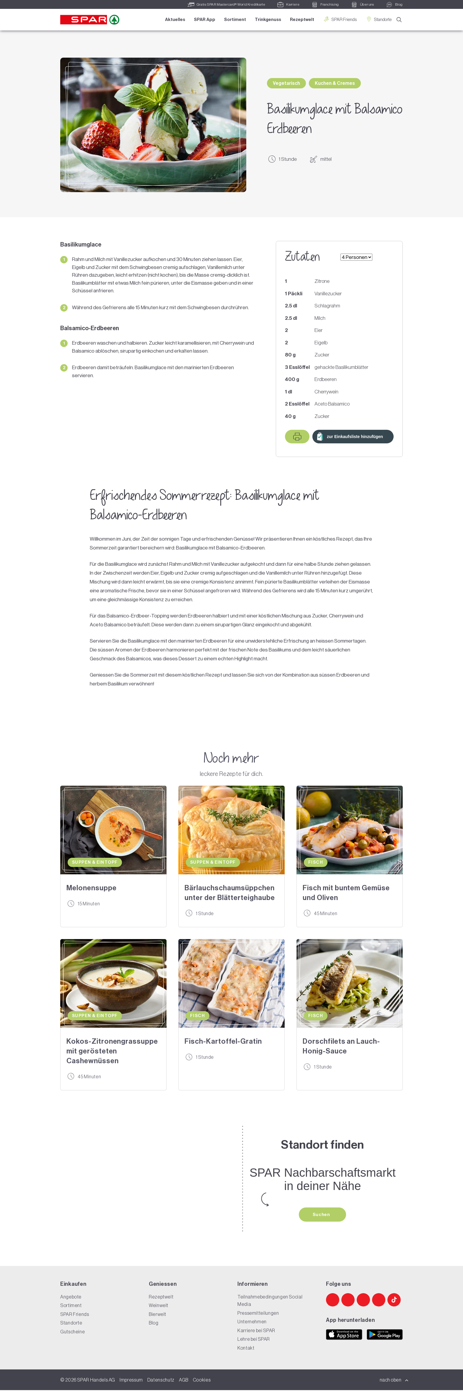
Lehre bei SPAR (253, 1340)
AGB (183, 1380)
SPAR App (203, 19)
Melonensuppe (91, 888)
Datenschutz (161, 1380)
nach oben (394, 1380)
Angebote (70, 1297)
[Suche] (399, 20)
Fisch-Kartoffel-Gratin (223, 1041)
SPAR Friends (339, 19)
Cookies (202, 1380)
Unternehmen (252, 1322)
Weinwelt (158, 1306)
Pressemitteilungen (258, 1314)
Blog (154, 1323)
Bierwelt (157, 1315)
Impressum (131, 1380)
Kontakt (245, 1348)
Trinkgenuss (267, 19)
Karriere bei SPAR (256, 1331)
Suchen (322, 1214)
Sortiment (234, 19)
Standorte (378, 19)
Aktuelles (174, 19)
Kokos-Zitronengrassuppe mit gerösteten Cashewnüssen (112, 1051)
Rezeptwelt (301, 19)
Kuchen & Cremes (335, 83)
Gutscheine (72, 1332)
